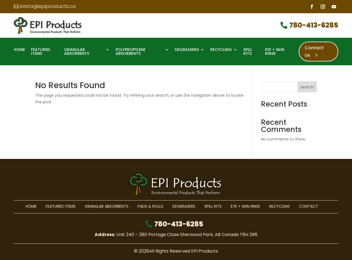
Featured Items (40, 52)
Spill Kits (247, 52)
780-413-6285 (313, 25)
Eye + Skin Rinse (274, 52)
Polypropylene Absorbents (130, 52)
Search (307, 87)
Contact (308, 206)
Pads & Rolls (150, 206)
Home (19, 50)
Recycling (221, 50)
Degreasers (187, 50)
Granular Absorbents (76, 52)
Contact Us (314, 51)
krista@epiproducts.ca (48, 6)
